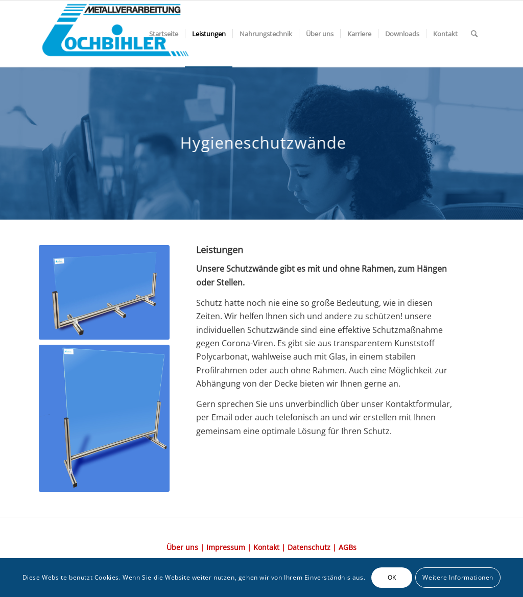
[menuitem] (163, 34)
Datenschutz (309, 547)
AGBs (347, 547)
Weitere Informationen (457, 577)
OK (392, 577)
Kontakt (266, 547)
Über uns (182, 547)
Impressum (225, 547)
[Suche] (474, 34)
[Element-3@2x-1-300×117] (115, 34)
